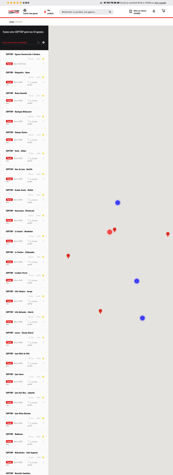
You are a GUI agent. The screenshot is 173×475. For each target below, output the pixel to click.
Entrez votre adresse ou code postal (15, 42)
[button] (68, 256)
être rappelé (160, 2)
